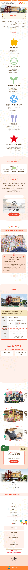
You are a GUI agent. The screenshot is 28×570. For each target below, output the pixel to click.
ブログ (14, 523)
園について (14, 503)
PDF (16, 527)
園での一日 (14, 509)
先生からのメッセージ (14, 512)
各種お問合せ (14, 461)
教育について (14, 506)
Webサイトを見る (14, 214)
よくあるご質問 (14, 520)
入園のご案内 (14, 515)
